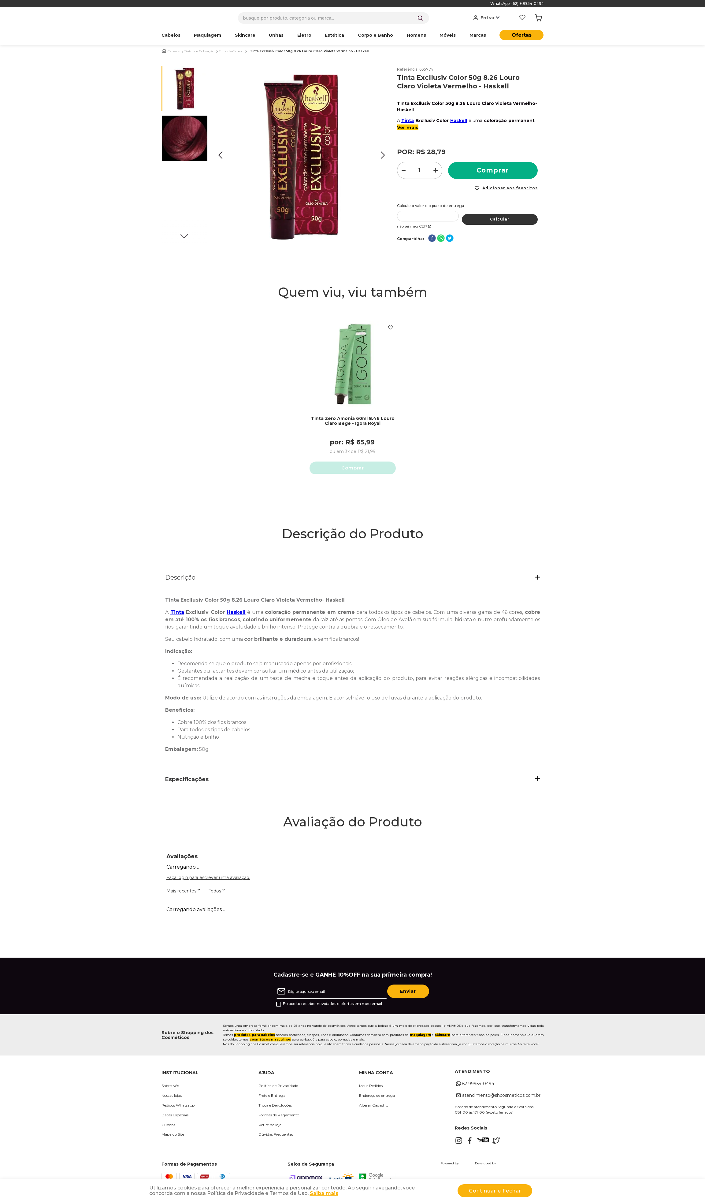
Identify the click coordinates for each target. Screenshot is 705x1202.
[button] (352, 580)
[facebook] (432, 238)
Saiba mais (324, 1193)
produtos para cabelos (254, 1037)
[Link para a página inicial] (163, 50)
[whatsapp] (441, 238)
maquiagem (420, 1037)
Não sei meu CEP (414, 226)
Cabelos (174, 51)
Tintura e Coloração (199, 51)
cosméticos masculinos (270, 1042)
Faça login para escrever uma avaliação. (208, 879)
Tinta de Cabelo (231, 51)
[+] (435, 170)
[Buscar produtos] (420, 18)
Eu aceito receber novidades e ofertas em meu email (332, 1006)
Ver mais (407, 127)
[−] (403, 170)
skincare (442, 1037)
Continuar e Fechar (495, 1191)
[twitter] (450, 238)
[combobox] (333, 18)
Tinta (407, 120)
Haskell (458, 120)
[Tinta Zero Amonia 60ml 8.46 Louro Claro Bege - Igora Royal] (352, 391)
